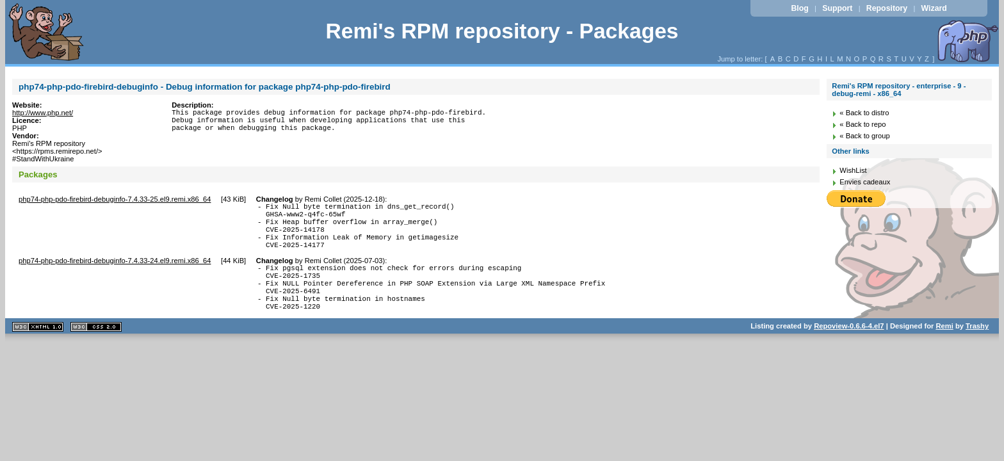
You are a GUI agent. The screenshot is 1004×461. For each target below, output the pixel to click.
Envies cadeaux (864, 182)
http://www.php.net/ (42, 113)
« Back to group (864, 136)
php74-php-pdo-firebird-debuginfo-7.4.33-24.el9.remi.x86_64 (115, 272)
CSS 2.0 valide (96, 350)
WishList (852, 170)
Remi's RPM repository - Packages (501, 31)
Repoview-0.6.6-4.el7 (849, 349)
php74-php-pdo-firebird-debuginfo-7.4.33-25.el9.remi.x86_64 (115, 199)
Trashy (977, 349)
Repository (886, 8)
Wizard (934, 8)
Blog (799, 8)
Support (837, 8)
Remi (944, 349)
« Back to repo (862, 124)
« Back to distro (864, 113)
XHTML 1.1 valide (37, 350)
